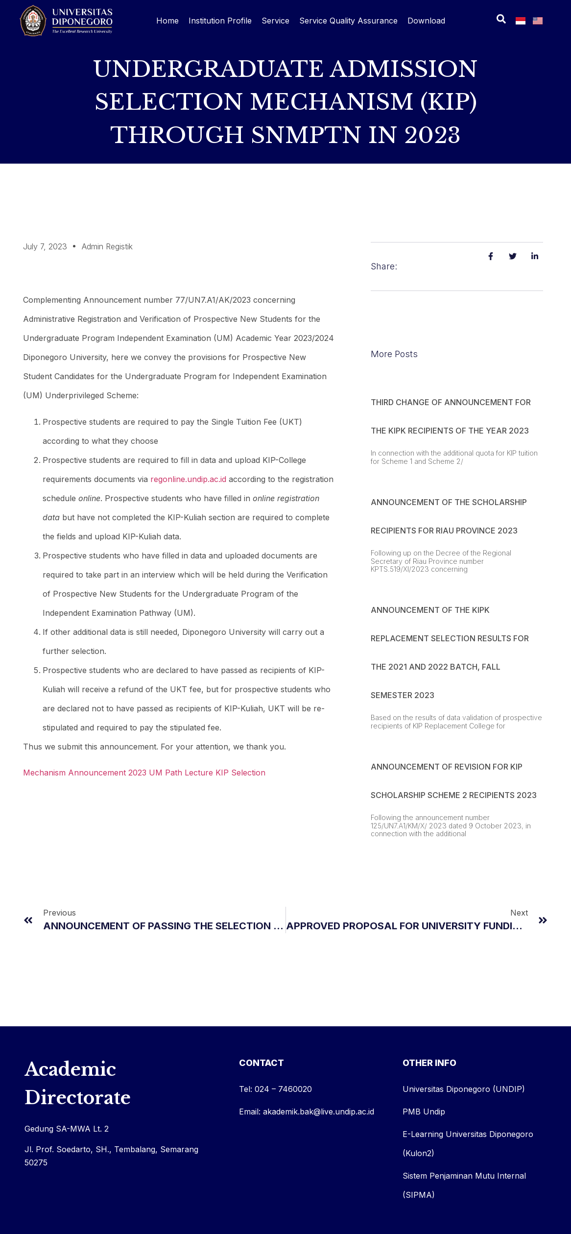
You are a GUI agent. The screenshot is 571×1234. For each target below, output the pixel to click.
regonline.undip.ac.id (188, 479)
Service (275, 20)
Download (426, 20)
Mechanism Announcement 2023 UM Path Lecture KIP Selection (144, 772)
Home (167, 20)
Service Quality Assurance (348, 20)
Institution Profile (220, 20)
